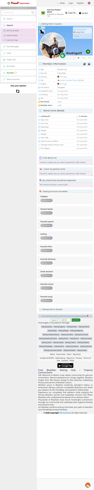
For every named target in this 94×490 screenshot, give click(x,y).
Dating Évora (63, 414)
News (52, 430)
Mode (61, 3)
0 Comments (86, 36)
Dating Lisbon (70, 418)
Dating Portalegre (46, 422)
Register (80, 3)
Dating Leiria (46, 418)
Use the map (10, 40)
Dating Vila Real (69, 426)
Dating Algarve (59, 402)
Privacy (79, 434)
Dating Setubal (86, 422)
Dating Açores (47, 402)
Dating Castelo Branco (51, 410)
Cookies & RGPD (47, 434)
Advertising (60, 434)
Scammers (60, 430)
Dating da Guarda (81, 410)
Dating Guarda (86, 414)
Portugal (63, 77)
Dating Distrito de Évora (48, 414)
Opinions (77, 430)
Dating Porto (59, 422)
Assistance (88, 485)
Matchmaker (10, 35)
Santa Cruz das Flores (68, 80)
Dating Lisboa (58, 418)
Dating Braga (63, 406)
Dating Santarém (72, 422)
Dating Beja (52, 406)
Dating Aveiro (72, 402)
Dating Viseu (82, 426)
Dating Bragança (76, 406)
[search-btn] (32, 12)
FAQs (72, 436)
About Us (70, 434)
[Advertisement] (65, 12)
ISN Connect (65, 489)
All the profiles (11, 30)
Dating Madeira (83, 418)
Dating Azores (84, 402)
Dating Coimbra (67, 410)
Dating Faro (74, 414)
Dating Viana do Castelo (53, 426)
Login (70, 3)
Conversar (18, 3)
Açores (81, 80)
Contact (64, 436)
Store (69, 430)
